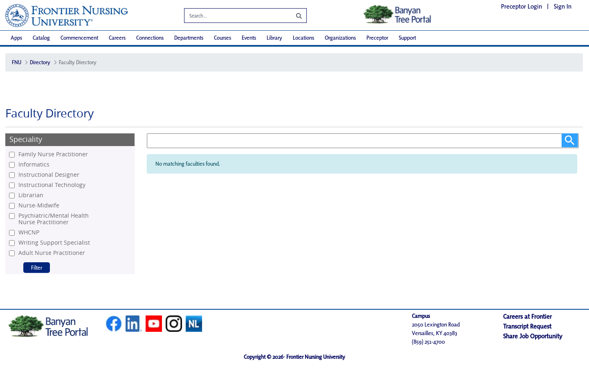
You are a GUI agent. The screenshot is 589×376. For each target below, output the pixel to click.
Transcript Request (527, 326)
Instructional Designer (48, 174)
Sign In (562, 6)
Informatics (33, 164)
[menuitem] (16, 38)
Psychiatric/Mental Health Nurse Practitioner (53, 218)
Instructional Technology (51, 185)
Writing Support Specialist (54, 242)
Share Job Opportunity (532, 336)
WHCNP (28, 232)
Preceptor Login (521, 6)
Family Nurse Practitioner (53, 154)
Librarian (30, 195)
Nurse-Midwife (38, 205)
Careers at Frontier (527, 316)
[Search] (231, 17)
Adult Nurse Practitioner (51, 253)
